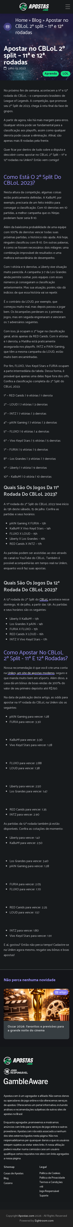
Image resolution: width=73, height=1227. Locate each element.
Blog (36, 20)
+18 (41, 1187)
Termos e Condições (51, 1182)
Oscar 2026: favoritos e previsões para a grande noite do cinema (36, 1028)
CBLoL (44, 599)
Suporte (44, 1196)
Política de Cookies (50, 1173)
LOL (65, 73)
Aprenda (51, 73)
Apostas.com (26, 1216)
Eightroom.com (44, 1220)
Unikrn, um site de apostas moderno (31, 673)
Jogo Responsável (49, 1191)
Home (21, 20)
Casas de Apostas (13, 1173)
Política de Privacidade (52, 1178)
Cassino (8, 1183)
